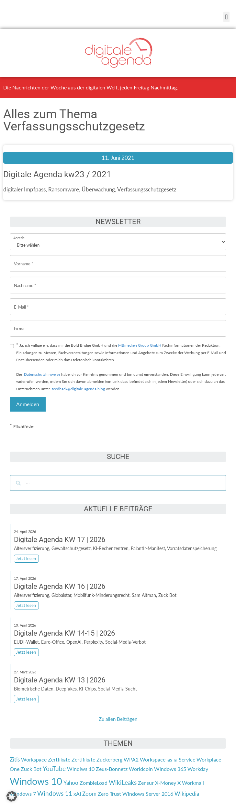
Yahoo (70, 782)
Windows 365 (170, 769)
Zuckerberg (109, 759)
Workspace (34, 759)
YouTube (54, 768)
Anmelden (27, 404)
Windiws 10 (81, 769)
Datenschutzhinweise (42, 374)
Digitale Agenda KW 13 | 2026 (59, 680)
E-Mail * (21, 302)
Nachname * (25, 280)
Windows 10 (36, 781)
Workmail (193, 783)
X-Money (165, 783)
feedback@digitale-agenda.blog (78, 388)
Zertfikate (59, 759)
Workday (197, 769)
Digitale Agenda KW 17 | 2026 (59, 540)
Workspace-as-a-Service (167, 759)
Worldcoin (141, 769)
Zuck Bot (31, 769)
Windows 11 (54, 793)
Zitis (15, 759)
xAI (77, 794)
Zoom (89, 793)
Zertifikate (83, 759)
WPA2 (131, 759)
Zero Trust (109, 794)
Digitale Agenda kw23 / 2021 (57, 174)
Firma (19, 324)
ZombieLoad (93, 783)
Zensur (146, 783)
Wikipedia (186, 793)
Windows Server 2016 (147, 794)
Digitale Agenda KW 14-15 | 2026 (64, 633)
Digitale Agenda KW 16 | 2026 (59, 586)
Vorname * (23, 259)
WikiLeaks (123, 782)
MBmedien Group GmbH (139, 345)
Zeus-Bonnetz (112, 769)
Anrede (19, 233)
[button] (226, 17)
